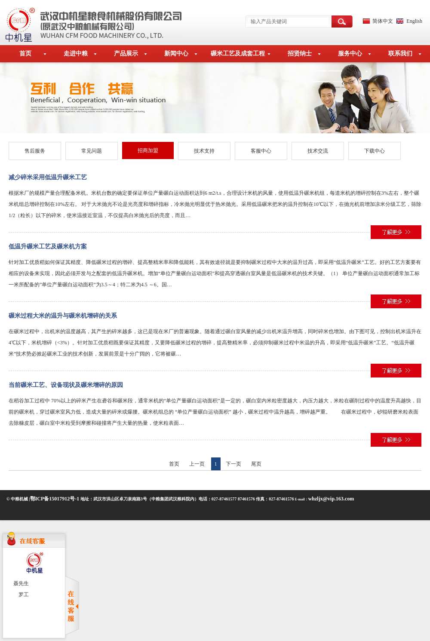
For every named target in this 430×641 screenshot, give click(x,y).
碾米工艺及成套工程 (238, 53)
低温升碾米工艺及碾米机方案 (48, 246)
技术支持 (204, 151)
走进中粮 (76, 53)
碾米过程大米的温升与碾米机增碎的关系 (63, 316)
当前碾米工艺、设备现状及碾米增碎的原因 (66, 385)
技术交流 (317, 151)
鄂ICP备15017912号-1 (55, 499)
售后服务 (35, 151)
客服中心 (261, 151)
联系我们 (400, 53)
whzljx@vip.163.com (331, 499)
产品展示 (126, 53)
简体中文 (382, 21)
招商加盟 (148, 150)
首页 (25, 53)
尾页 (256, 464)
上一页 (197, 464)
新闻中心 (176, 53)
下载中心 (374, 151)
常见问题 (91, 151)
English (414, 21)
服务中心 (350, 53)
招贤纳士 (300, 53)
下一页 (233, 464)
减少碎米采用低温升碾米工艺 (48, 177)
